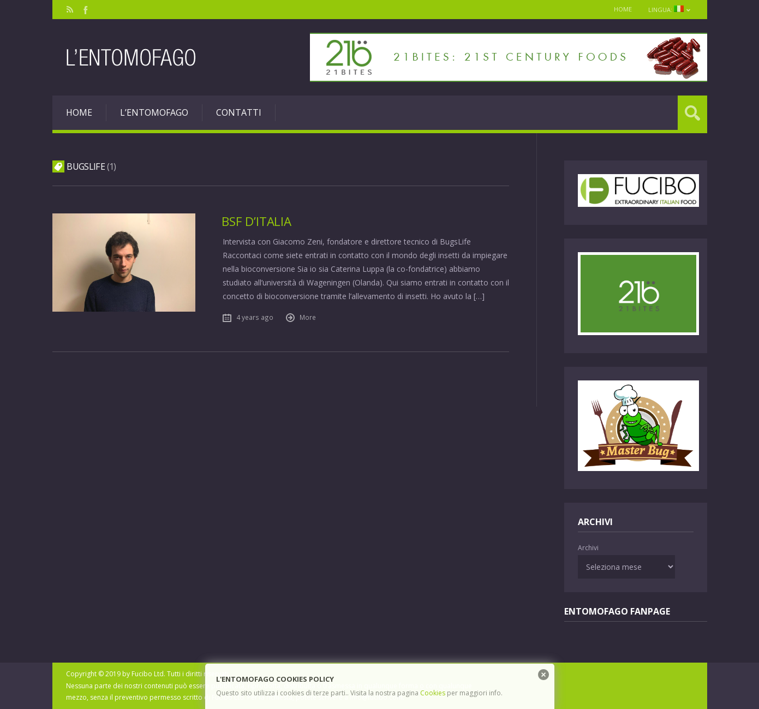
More (308, 317)
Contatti (238, 112)
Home (623, 9)
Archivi (588, 547)
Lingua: (669, 9)
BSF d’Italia (256, 221)
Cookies (432, 693)
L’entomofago (154, 112)
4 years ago (254, 317)
